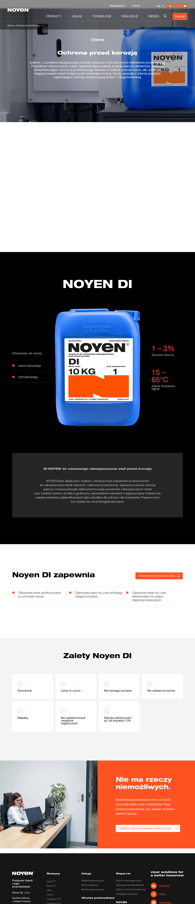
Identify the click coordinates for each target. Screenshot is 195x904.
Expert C (51, 885)
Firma (136, 5)
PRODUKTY (54, 16)
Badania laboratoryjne (93, 880)
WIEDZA (153, 16)
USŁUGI (77, 16)
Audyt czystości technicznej (130, 889)
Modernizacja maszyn (93, 889)
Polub (158, 894)
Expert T (51, 881)
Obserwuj (160, 886)
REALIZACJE (130, 16)
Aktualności (117, 5)
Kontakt (180, 16)
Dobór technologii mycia (128, 880)
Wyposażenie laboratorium (130, 885)
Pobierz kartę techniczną (159, 575)
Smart (50, 894)
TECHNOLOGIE (101, 16)
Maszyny (53, 874)
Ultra (49, 890)
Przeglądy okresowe (127, 893)
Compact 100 (54, 899)
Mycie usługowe (90, 885)
